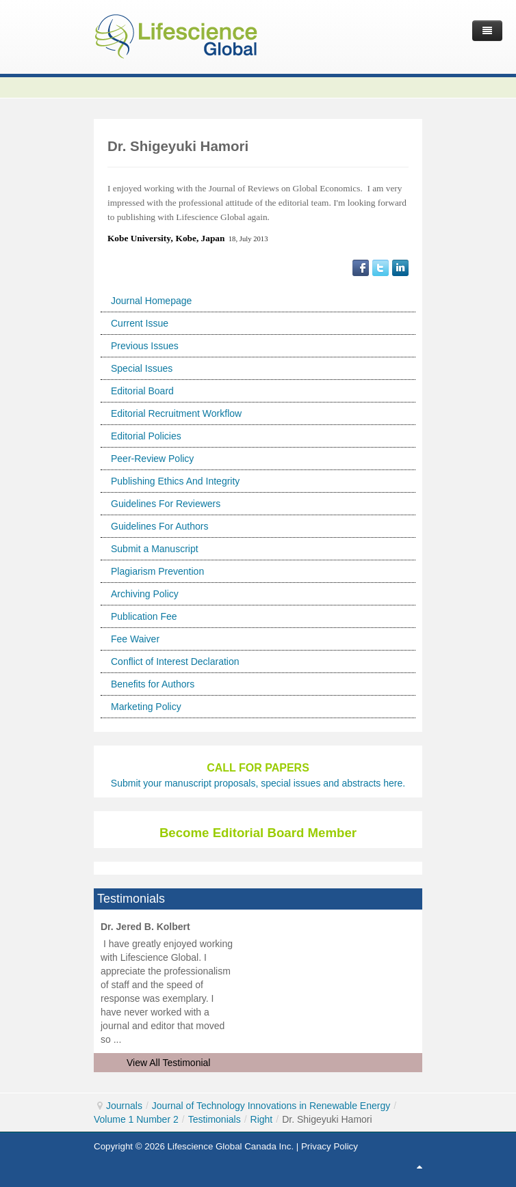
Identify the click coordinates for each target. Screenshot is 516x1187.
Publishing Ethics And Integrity (175, 481)
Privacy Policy (329, 1146)
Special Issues (141, 368)
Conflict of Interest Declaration (175, 661)
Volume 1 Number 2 (136, 1119)
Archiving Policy (145, 593)
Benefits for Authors (152, 684)
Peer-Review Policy (152, 458)
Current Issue (139, 323)
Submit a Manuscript (154, 548)
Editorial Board (142, 390)
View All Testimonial (168, 1062)
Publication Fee (144, 616)
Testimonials (214, 1119)
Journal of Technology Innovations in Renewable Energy (271, 1105)
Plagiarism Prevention (157, 571)
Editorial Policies (146, 436)
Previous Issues (145, 345)
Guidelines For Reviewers (165, 503)
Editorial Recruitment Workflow (176, 413)
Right (261, 1119)
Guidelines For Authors (159, 526)
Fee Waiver (135, 638)
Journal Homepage (151, 300)
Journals (124, 1105)
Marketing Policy (146, 706)
